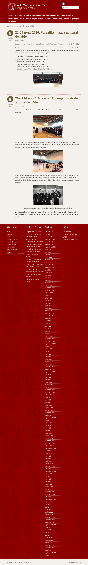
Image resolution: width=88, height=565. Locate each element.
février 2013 (49, 540)
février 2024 (49, 260)
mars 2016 (48, 461)
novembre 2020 (50, 341)
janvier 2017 (49, 438)
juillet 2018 (48, 397)
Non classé (11, 247)
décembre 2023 (50, 265)
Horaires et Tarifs (44, 18)
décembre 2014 (50, 491)
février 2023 (49, 283)
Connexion (67, 232)
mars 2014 (48, 509)
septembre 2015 (50, 471)
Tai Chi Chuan (12, 249)
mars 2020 (48, 359)
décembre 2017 (50, 413)
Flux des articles (71, 234)
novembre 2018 (50, 392)
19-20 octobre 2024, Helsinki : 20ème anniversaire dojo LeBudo (34, 269)
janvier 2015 (49, 489)
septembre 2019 (50, 372)
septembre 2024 (50, 247)
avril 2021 (48, 331)
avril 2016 (48, 458)
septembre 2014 (50, 499)
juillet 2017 (48, 423)
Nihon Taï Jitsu (66, 16)
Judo (28, 16)
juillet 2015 (48, 474)
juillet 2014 (48, 502)
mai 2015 (48, 479)
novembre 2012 (50, 548)
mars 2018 (48, 405)
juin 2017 (48, 425)
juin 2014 (48, 504)
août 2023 (48, 270)
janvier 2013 (49, 543)
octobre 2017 (49, 415)
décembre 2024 (50, 239)
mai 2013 (48, 532)
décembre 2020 (50, 339)
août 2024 (48, 249)
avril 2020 (48, 356)
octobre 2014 (49, 497)
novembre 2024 (50, 242)
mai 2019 (48, 377)
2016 (32, 26)
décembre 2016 (50, 441)
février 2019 (49, 385)
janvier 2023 (49, 285)
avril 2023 (48, 280)
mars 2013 (48, 537)
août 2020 (48, 346)
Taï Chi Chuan (25, 19)
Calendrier (12, 21)
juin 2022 (48, 300)
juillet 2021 (48, 323)
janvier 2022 (49, 311)
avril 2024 (48, 255)
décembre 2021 (50, 313)
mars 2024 (48, 257)
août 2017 (48, 420)
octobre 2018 (49, 395)
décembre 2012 (50, 545)
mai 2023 (48, 277)
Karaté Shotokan (52, 16)
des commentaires (72, 237)
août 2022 (48, 295)
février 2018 (49, 407)
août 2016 (48, 451)
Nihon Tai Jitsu (12, 244)
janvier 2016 (49, 463)
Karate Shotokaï (38, 16)
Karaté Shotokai (12, 239)
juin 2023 (48, 275)
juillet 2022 (48, 298)
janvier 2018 (49, 410)
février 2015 (49, 486)
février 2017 (49, 435)
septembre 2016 (50, 448)
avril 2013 (48, 535)
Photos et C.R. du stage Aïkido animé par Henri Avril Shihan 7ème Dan (34, 246)
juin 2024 (48, 252)
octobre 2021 (49, 318)
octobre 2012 (49, 550)
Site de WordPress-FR (71, 239)
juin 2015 (48, 476)
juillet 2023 (48, 272)
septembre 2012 (50, 553)
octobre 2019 (49, 369)
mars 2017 (48, 433)
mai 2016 (48, 456)
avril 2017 (48, 430)
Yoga (34, 19)
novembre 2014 (50, 494)
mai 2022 (48, 303)
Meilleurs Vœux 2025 (33, 251)
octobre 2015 (49, 469)
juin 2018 (48, 400)
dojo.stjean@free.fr (75, 562)
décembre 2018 (50, 390)
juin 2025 (48, 234)
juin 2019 (48, 374)
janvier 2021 (49, 336)
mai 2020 (48, 354)
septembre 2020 (50, 344)
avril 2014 (48, 507)
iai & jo (11, 38)
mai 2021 (48, 328)
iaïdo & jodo (19, 16)
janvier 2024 (49, 262)
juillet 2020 (48, 349)
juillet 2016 (48, 453)
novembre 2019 (50, 367)
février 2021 (49, 333)
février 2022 (49, 308)
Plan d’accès (57, 18)
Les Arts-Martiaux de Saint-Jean (18, 26)
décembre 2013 (50, 517)
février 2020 (49, 362)
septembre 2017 (50, 418)
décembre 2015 (50, 466)
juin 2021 (48, 326)
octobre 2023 (49, 267)
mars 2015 (48, 484)
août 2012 (48, 555)
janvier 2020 (49, 364)
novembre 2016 (50, 443)
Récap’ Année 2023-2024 (34, 264)
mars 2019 (48, 382)
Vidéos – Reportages (71, 18)
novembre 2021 (50, 316)
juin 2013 (48, 530)
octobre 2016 (49, 446)
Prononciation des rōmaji (34, 241)
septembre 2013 (50, 525)
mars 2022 (48, 305)
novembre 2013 (50, 520)
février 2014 (49, 512)
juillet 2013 (48, 527)
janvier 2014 (49, 514)
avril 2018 (48, 402)
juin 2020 (48, 351)
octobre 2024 (49, 244)
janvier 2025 (49, 237)
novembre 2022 (50, 290)
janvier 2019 (49, 387)
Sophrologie (13, 19)
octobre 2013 (49, 522)
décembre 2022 (50, 288)
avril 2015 (48, 481)
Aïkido (10, 16)
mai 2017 (48, 428)
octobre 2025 (49, 232)
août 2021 (48, 321)
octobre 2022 (49, 293)
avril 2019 (48, 379)
